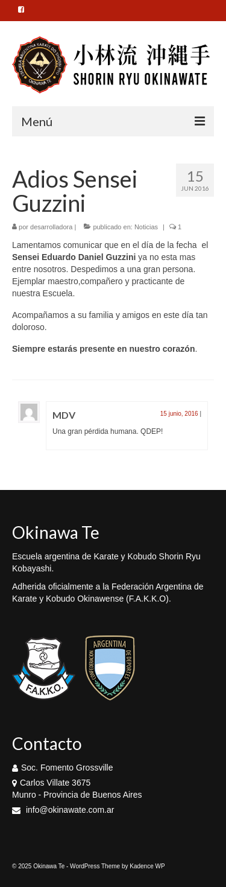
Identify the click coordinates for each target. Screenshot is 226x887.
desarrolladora (51, 226)
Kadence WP (147, 866)
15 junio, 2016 (179, 413)
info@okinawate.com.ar (63, 810)
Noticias (146, 226)
